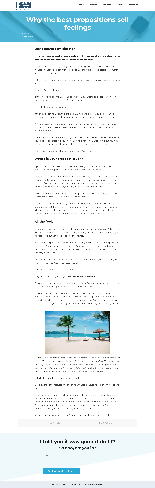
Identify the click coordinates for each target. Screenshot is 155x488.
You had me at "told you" (61, 471)
